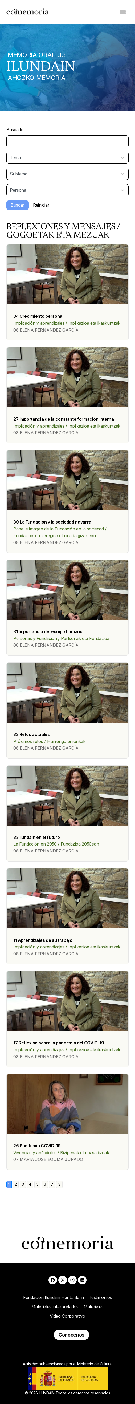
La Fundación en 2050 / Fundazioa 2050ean (56, 844)
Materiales (94, 1306)
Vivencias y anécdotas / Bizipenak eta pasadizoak (61, 1152)
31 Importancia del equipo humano (48, 631)
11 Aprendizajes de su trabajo (42, 940)
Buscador (15, 129)
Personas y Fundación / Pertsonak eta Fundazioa (61, 638)
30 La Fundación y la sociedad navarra (52, 522)
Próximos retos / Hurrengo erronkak (49, 741)
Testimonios (100, 1297)
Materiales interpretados (54, 1306)
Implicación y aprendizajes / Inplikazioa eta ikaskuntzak (66, 323)
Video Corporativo (67, 1316)
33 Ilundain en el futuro (36, 837)
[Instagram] (72, 1280)
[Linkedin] (82, 1280)
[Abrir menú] (123, 12)
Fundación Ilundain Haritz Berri (53, 1297)
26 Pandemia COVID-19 (37, 1145)
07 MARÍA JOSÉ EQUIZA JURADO (48, 1159)
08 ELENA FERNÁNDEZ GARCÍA (46, 330)
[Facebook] (52, 1280)
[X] (62, 1280)
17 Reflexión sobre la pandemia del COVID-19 (58, 1042)
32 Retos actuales (31, 734)
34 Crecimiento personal (38, 316)
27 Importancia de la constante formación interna (63, 419)
